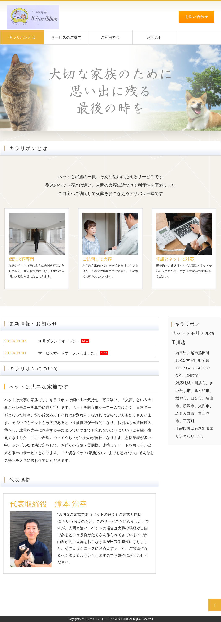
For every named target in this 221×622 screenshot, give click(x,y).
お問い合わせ (196, 17)
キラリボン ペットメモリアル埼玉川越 (105, 619)
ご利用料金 (110, 37)
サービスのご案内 (66, 37)
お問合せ (154, 37)
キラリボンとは (22, 37)
